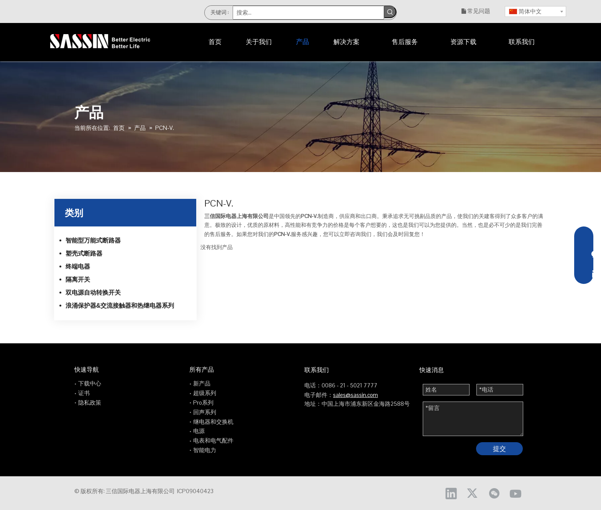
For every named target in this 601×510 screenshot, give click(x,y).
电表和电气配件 (213, 440)
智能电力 (204, 450)
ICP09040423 (195, 491)
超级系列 (204, 393)
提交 (499, 448)
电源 (199, 431)
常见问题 (478, 11)
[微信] (494, 493)
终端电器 (78, 266)
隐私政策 (89, 402)
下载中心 (89, 383)
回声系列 (204, 412)
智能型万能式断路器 (93, 240)
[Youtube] (515, 493)
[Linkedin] (451, 493)
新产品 (201, 383)
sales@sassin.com (355, 394)
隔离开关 (78, 279)
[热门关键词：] (390, 12)
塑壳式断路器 (84, 253)
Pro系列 (203, 402)
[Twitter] (472, 493)
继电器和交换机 (213, 421)
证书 (84, 393)
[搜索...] (308, 13)
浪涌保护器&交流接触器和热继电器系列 (120, 305)
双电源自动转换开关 (93, 292)
